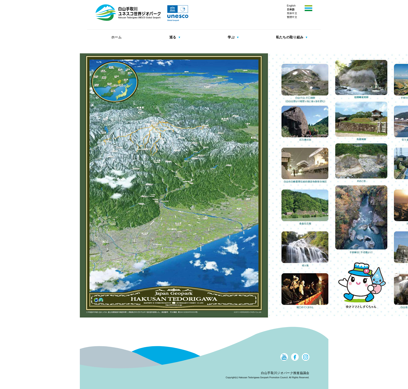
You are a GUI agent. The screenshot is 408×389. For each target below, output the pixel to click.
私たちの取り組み (290, 37)
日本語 (291, 9)
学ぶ (231, 37)
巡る (173, 37)
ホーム (116, 37)
